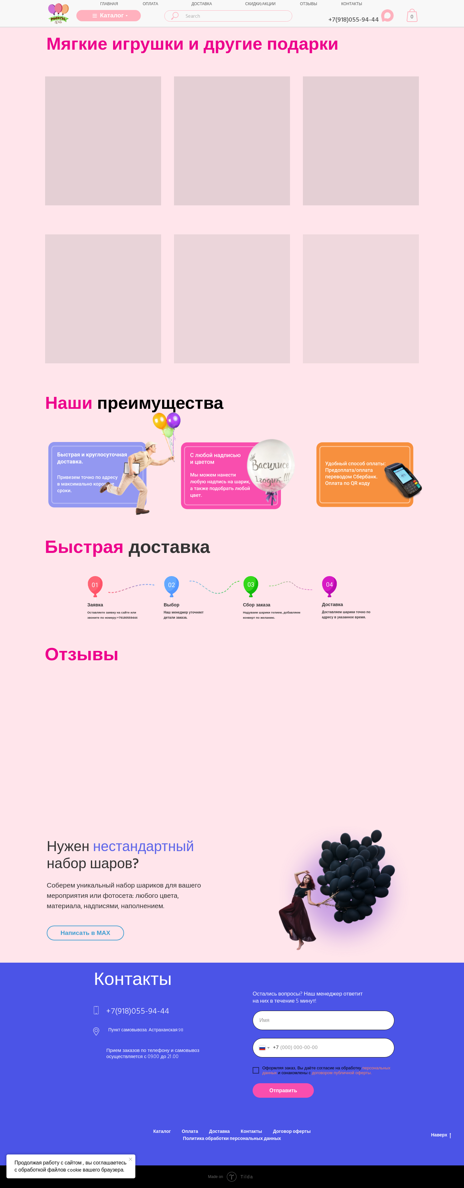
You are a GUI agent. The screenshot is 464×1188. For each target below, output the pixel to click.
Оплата (190, 1131)
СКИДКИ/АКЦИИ (260, 4)
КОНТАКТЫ (351, 4)
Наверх (441, 1135)
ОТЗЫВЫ (308, 4)
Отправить (283, 1090)
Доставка (219, 1131)
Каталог (162, 1131)
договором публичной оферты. (341, 1072)
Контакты (251, 1131)
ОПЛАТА (150, 4)
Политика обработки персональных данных (232, 1138)
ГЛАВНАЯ (109, 4)
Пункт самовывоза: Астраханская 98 (145, 1030)
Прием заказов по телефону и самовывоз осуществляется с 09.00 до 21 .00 (152, 1053)
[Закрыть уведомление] (130, 1159)
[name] (323, 1020)
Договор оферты (292, 1131)
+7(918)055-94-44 (353, 19)
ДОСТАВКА (201, 4)
